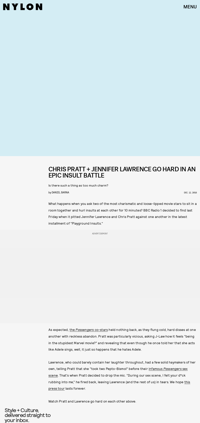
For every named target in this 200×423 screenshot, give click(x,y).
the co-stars (89, 329)
